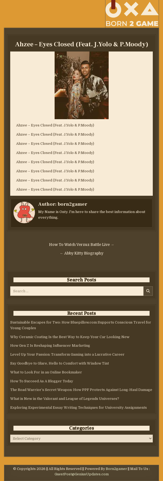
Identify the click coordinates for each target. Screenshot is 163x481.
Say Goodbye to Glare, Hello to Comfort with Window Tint (59, 363)
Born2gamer (116, 469)
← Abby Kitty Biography (81, 253)
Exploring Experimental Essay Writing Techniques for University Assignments (78, 408)
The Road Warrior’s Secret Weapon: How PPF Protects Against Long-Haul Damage (81, 390)
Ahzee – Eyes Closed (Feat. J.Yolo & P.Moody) (81, 44)
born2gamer (72, 204)
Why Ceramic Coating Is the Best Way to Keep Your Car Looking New (69, 337)
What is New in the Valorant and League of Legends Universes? (64, 399)
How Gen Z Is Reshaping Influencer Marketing (50, 345)
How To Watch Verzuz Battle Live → (81, 245)
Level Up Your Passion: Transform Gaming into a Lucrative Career (67, 354)
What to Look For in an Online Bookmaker (46, 372)
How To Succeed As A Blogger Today (41, 381)
